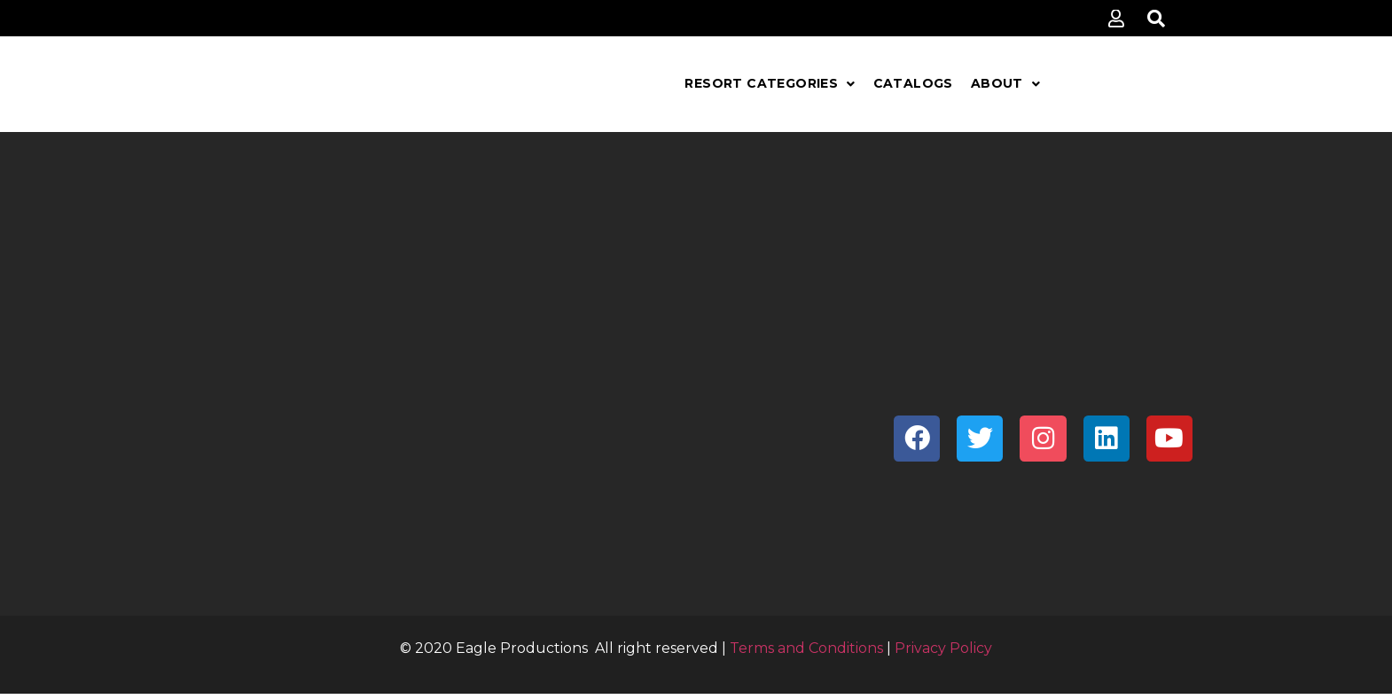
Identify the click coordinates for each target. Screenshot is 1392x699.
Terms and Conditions (806, 648)
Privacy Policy (943, 648)
